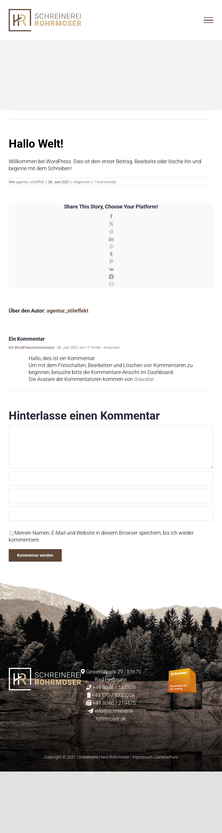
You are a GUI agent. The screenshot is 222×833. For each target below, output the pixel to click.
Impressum (142, 757)
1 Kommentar (105, 182)
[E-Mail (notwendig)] (111, 496)
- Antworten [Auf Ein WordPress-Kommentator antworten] (110, 348)
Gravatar (144, 379)
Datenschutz (166, 757)
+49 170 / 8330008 (113, 695)
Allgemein (82, 182)
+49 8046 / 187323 (114, 687)
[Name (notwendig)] (111, 478)
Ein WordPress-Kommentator (31, 348)
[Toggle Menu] (208, 20)
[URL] (111, 513)
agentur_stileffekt (30, 182)
